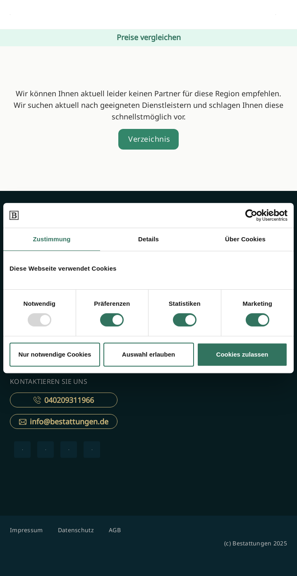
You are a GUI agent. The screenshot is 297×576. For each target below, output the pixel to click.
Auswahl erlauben (148, 354)
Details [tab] (148, 239)
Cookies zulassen (242, 354)
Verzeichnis (149, 139)
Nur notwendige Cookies (55, 354)
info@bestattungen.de (63, 421)
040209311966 (64, 400)
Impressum (26, 530)
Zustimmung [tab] (52, 239)
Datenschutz (76, 530)
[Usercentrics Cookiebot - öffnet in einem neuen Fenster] (251, 215)
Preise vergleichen (149, 37)
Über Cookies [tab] (245, 239)
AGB (115, 530)
